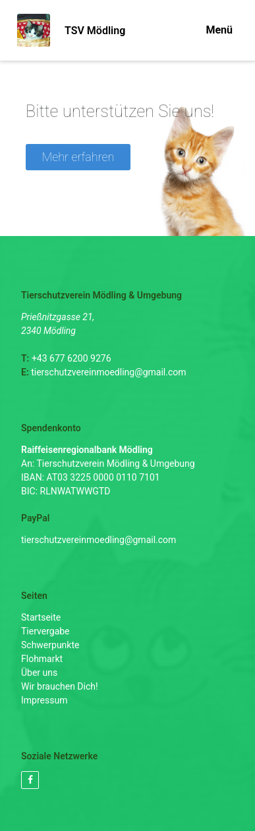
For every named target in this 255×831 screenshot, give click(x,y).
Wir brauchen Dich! (59, 686)
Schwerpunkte (50, 645)
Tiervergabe (45, 631)
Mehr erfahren (78, 157)
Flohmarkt (42, 658)
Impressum (44, 700)
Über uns (39, 672)
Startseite (41, 617)
